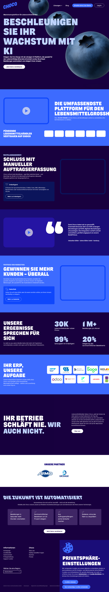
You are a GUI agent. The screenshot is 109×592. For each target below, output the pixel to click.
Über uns (77, 431)
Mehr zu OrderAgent (14, 196)
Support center (8, 559)
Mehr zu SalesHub (13, 299)
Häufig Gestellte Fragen (36, 553)
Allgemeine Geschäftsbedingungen (39, 586)
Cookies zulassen (70, 582)
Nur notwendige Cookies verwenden (76, 587)
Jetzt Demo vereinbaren (14, 67)
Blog (67, 5)
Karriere (31, 555)
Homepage (6, 551)
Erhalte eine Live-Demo (82, 5)
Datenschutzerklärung (55, 586)
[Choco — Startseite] (10, 5)
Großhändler (7, 553)
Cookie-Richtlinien (96, 574)
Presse (31, 557)
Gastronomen (7, 555)
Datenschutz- (83, 574)
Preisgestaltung (8, 557)
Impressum (26, 586)
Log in (99, 5)
